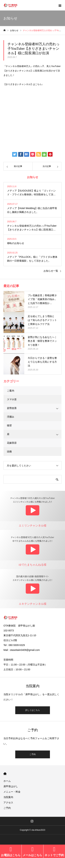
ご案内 (10, 390)
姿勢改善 (12, 408)
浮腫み (10, 416)
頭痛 (9, 451)
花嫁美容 (12, 442)
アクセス (8, 802)
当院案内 (8, 797)
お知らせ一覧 (51, 271)
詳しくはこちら (32, 710)
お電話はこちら (10, 855)
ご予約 (32, 754)
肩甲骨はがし (10, 786)
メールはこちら (32, 855)
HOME (4, 773)
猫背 (9, 425)
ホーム (7, 781)
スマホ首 (12, 399)
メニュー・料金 (11, 791)
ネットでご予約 (54, 855)
